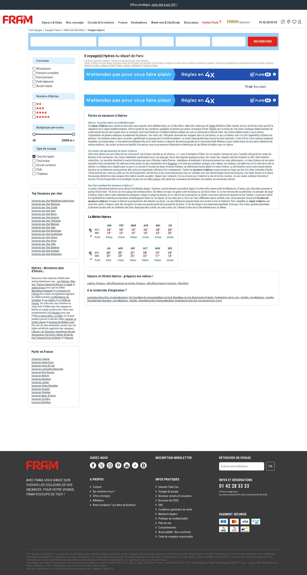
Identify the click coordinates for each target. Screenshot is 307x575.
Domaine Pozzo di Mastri (49, 338)
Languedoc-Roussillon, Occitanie (103, 297)
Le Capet (68, 284)
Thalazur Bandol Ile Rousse (49, 284)
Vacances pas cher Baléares (45, 247)
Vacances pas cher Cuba (43, 227)
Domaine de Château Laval (61, 322)
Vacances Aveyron (40, 375)
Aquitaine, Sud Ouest (129, 297)
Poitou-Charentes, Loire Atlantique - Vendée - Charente (121, 300)
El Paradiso (55, 312)
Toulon (212, 126)
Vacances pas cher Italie (43, 210)
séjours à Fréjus (92, 65)
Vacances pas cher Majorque (46, 204)
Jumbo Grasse (38, 287)
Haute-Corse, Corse (212, 300)
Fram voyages (35, 30)
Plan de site (164, 523)
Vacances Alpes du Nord (44, 395)
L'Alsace (36, 331)
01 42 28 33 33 (268, 22)
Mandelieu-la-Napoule (42, 290)
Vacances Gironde (40, 389)
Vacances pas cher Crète (44, 244)
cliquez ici (108, 568)
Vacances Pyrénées (41, 392)
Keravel (69, 338)
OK (270, 466)
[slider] (34, 134)
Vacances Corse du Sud (43, 365)
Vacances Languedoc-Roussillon (47, 369)
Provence (172, 163)
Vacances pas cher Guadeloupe (47, 234)
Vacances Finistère (41, 399)
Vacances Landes (40, 382)
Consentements (167, 527)
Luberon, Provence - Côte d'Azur (102, 283)
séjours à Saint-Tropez (112, 65)
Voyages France (53, 30)
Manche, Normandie (148, 297)
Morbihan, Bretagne (174, 300)
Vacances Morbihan (41, 402)
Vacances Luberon (41, 359)
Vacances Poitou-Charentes (45, 385)
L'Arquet (69, 319)
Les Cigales (50, 300)
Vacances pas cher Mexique (45, 224)
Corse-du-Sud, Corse (193, 300)
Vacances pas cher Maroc (44, 214)
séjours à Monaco (132, 65)
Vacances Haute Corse (42, 362)
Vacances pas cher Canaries (45, 217)
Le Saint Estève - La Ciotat (50, 316)
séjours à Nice (151, 65)
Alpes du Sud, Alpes (187, 297)
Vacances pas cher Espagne (45, 250)
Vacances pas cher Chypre (44, 237)
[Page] (93, 465)
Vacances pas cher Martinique (46, 230)
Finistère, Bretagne (156, 300)
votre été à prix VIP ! (164, 5)
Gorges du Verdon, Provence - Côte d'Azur (137, 283)
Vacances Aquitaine (41, 379)
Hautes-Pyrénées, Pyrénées (210, 297)
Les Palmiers (63, 281)
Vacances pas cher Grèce (44, 240)
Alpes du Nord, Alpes (168, 297)
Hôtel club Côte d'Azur (74, 30)
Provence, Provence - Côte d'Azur (173, 283)
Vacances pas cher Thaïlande (46, 220)
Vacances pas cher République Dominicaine (53, 200)
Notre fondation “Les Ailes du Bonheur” (114, 505)
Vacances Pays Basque (43, 372)
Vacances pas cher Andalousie (46, 254)
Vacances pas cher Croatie (44, 207)
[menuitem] (52, 22)
